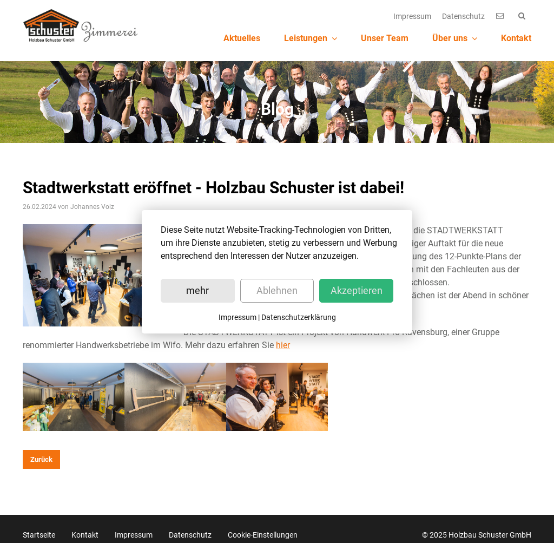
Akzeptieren (356, 290)
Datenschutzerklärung (298, 317)
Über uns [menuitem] (454, 38)
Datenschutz (190, 530)
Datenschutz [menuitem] (463, 16)
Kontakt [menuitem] (516, 38)
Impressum (134, 530)
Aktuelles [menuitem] (241, 38)
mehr (197, 290)
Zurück (41, 454)
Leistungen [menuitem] (310, 38)
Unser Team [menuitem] (384, 38)
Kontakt (84, 530)
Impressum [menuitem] (412, 16)
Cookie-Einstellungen (263, 530)
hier (283, 341)
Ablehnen (277, 290)
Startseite (39, 530)
